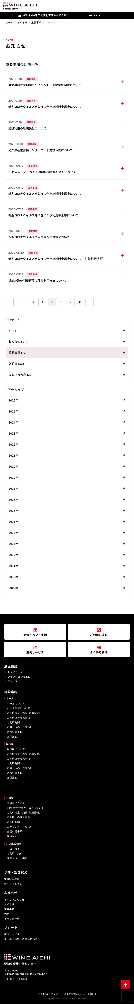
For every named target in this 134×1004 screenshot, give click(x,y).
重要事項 (36, 22)
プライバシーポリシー (49, 993)
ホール (10, 698)
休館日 (8, 913)
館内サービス (12, 934)
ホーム (9, 22)
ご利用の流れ (14, 853)
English (92, 993)
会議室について (16, 803)
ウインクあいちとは (19, 676)
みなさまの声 (12, 918)
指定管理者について (74, 993)
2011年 (13, 565)
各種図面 (12, 736)
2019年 (13, 477)
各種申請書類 (14, 732)
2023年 (13, 433)
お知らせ (22, 22)
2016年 (13, 510)
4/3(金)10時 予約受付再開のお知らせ (44, 15)
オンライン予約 (13, 884)
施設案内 (10, 691)
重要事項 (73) (18, 352)
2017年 (13, 499)
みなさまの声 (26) (21, 374)
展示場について (16, 749)
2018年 (13, 488)
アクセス (13, 681)
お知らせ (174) (19, 341)
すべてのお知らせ (14, 899)
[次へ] (112, 15)
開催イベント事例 (17, 858)
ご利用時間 (13, 722)
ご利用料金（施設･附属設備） (24, 713)
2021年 (13, 455)
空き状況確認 (12, 879)
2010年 (13, 577)
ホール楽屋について (18, 708)
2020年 (13, 466)
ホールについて (16, 703)
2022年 (13, 444)
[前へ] (105, 15)
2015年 (13, 521)
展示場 (10, 744)
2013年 (13, 543)
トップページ (15, 672)
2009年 (13, 588)
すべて (13, 330)
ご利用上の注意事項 (18, 717)
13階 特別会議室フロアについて (25, 807)
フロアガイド (14, 848)
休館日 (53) (16, 363)
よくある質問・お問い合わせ (21, 939)
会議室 (10, 798)
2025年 (13, 411)
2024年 (13, 422)
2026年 (13, 400)
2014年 (13, 532)
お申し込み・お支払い (20, 727)
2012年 (13, 554)
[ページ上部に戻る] (125, 984)
